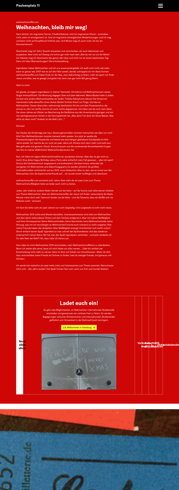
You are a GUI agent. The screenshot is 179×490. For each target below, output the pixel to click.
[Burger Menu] (160, 6)
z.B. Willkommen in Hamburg (79, 328)
